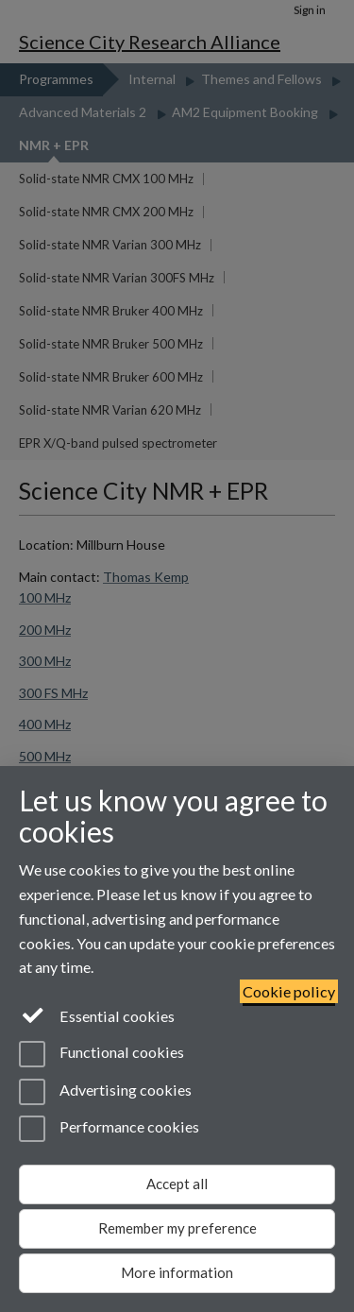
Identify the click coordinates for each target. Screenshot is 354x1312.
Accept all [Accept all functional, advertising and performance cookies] (177, 1183)
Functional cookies (101, 1054)
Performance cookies (109, 1129)
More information (177, 1272)
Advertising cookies (105, 1092)
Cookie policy (289, 991)
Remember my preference (177, 1227)
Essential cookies (97, 1014)
